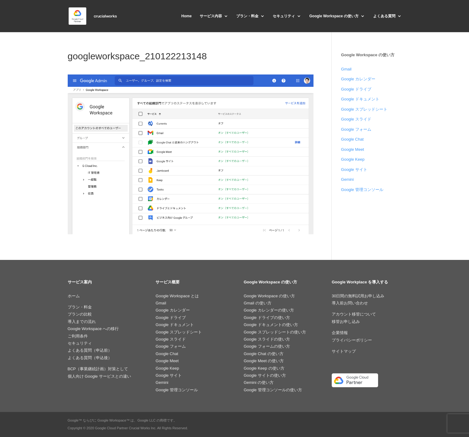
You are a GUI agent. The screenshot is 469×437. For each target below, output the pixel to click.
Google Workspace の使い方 (334, 16)
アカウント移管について (354, 314)
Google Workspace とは (177, 296)
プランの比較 (80, 314)
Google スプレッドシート (364, 109)
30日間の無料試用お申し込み (358, 296)
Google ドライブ (356, 89)
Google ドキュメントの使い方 (271, 324)
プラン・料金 (247, 16)
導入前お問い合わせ (350, 303)
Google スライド (356, 119)
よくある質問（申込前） (90, 350)
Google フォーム (356, 129)
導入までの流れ (82, 321)
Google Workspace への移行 (93, 328)
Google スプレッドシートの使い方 (275, 332)
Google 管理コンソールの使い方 (273, 390)
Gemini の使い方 (259, 382)
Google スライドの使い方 (267, 339)
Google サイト (354, 169)
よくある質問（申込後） (90, 357)
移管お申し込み (346, 321)
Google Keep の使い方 (264, 368)
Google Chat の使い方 (264, 353)
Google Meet (352, 149)
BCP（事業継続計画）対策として (98, 369)
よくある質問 (384, 16)
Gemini (347, 179)
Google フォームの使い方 (267, 346)
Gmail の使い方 (257, 303)
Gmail (346, 69)
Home (186, 16)
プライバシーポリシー (352, 340)
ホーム (74, 296)
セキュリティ (284, 16)
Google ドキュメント (360, 99)
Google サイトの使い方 (265, 375)
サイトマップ (344, 351)
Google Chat (352, 139)
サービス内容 (211, 16)
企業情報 (340, 332)
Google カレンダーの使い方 (269, 310)
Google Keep (353, 159)
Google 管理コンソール (362, 189)
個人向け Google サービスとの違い (99, 376)
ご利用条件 (78, 336)
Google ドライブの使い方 (267, 317)
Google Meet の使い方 (264, 361)
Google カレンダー (358, 79)
